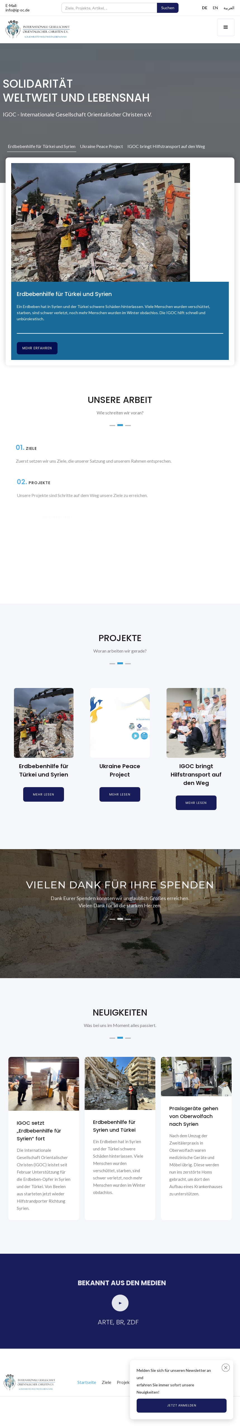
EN (215, 7)
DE (204, 7)
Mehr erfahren (37, 348)
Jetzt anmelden (181, 1405)
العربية (229, 7)
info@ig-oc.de (18, 10)
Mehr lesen (43, 794)
